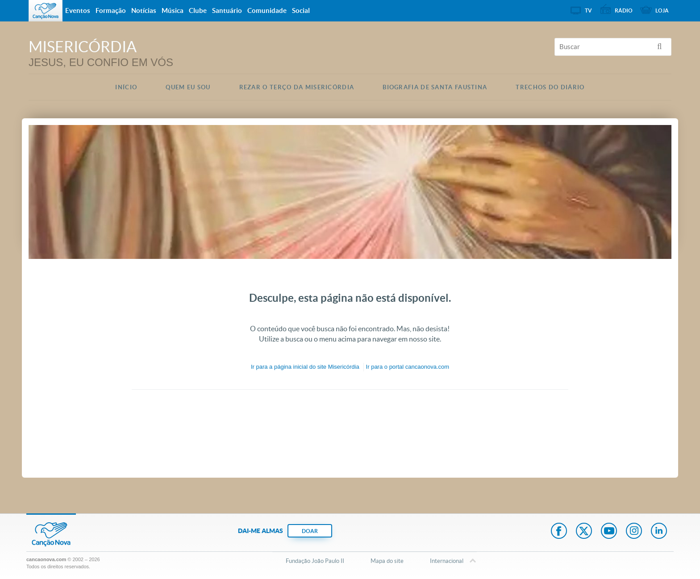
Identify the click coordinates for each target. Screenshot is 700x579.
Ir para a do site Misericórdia (305, 366)
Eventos (77, 10)
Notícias (143, 10)
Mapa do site (387, 561)
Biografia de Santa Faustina (435, 87)
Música (172, 10)
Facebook (559, 532)
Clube (198, 10)
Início (126, 87)
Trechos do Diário (550, 87)
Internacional (446, 562)
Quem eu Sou (188, 87)
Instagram (634, 532)
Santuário (227, 10)
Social (301, 10)
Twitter (584, 532)
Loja (662, 10)
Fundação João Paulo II (315, 561)
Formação (111, 10)
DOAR (310, 531)
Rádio (624, 10)
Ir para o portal (407, 366)
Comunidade (267, 10)
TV (588, 10)
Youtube (609, 532)
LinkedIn (659, 532)
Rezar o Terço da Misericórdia (296, 87)
